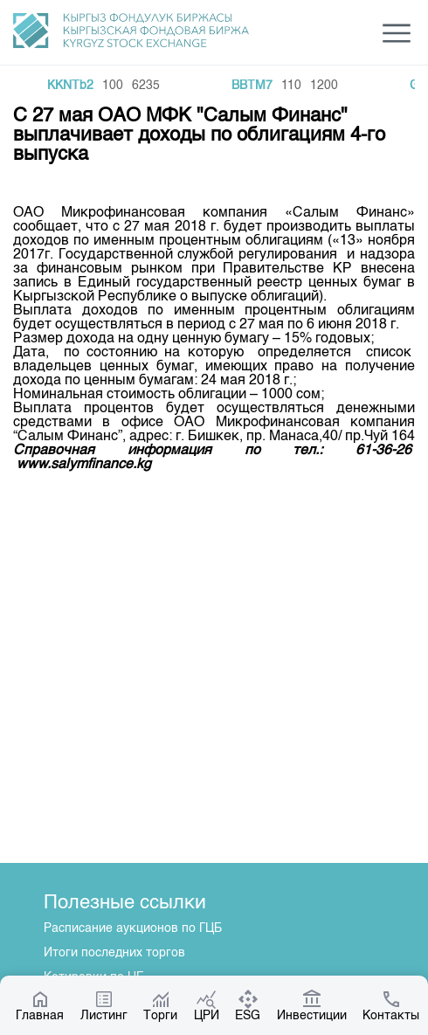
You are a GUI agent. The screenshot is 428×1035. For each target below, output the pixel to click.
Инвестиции (312, 1005)
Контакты (390, 1005)
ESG (247, 1005)
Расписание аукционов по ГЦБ (133, 928)
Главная (40, 1005)
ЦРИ (206, 1005)
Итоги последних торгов (114, 953)
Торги (160, 1005)
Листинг (104, 1005)
